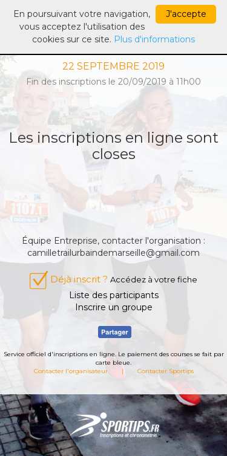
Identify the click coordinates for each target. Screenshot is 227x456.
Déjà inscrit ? (113, 279)
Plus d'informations (154, 39)
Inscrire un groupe (114, 307)
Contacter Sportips (165, 371)
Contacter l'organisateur (71, 371)
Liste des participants (114, 295)
